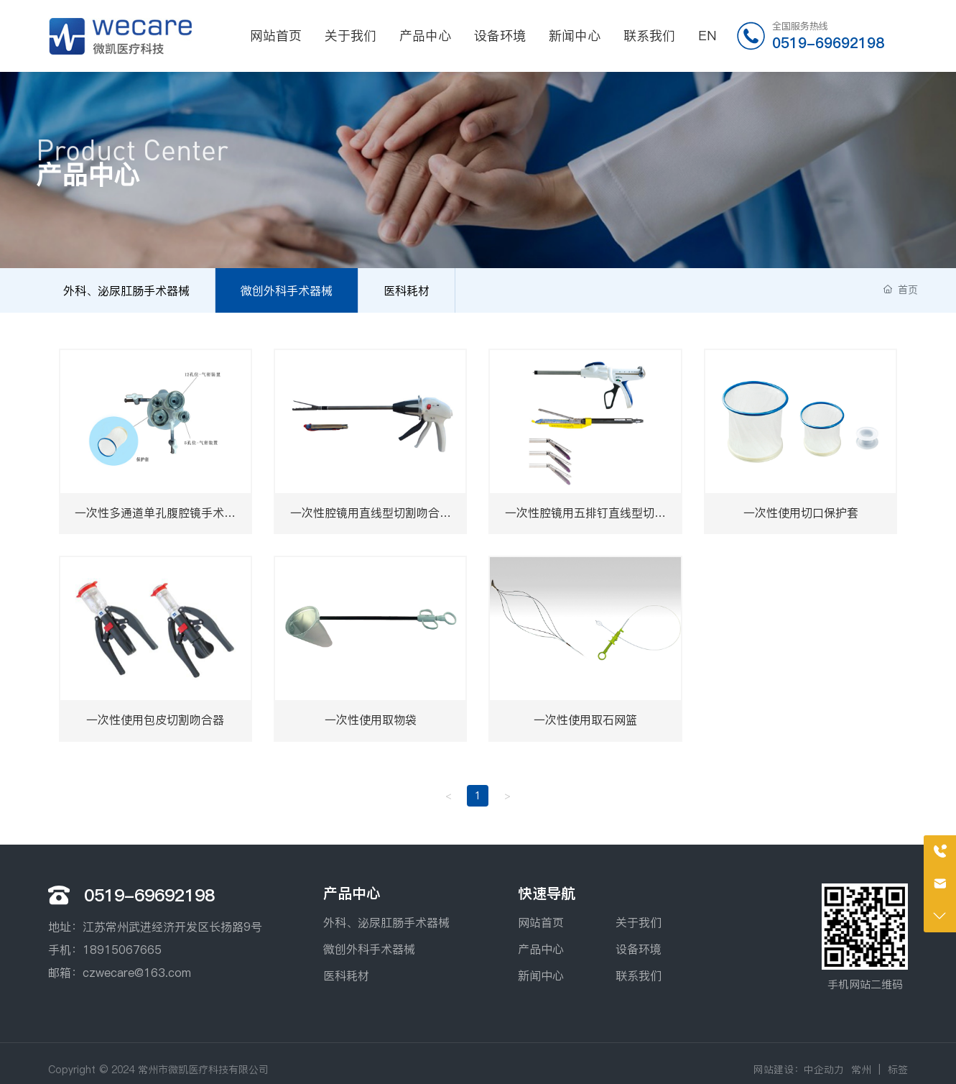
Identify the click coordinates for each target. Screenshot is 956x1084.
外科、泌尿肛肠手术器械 (126, 290)
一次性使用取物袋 (371, 719)
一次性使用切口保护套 (800, 512)
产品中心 (541, 949)
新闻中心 (541, 975)
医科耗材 (407, 290)
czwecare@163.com (137, 972)
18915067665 (122, 949)
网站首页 (541, 922)
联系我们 (639, 975)
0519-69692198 (828, 43)
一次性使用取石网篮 (585, 719)
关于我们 (639, 922)
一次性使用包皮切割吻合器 (155, 719)
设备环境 (639, 949)
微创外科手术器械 (287, 290)
